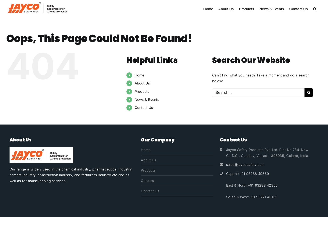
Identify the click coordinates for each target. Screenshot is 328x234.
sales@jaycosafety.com (245, 164)
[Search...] (258, 92)
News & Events (147, 99)
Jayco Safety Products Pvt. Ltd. (51, 225)
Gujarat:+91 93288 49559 (247, 174)
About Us (142, 83)
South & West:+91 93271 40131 (251, 197)
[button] (314, 9)
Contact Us (144, 107)
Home (139, 75)
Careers (147, 181)
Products (142, 91)
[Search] (308, 92)
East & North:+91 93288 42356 (252, 185)
